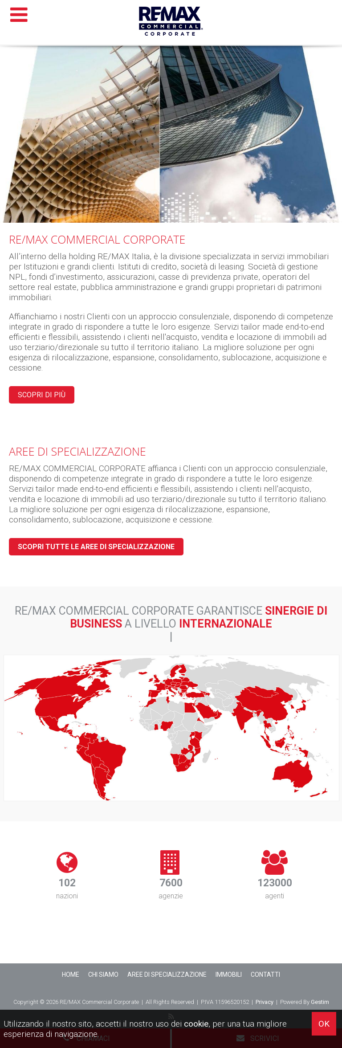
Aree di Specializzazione (167, 974)
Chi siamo (103, 974)
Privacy (264, 1002)
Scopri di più (41, 395)
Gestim (320, 1002)
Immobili (229, 974)
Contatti (265, 974)
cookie (196, 1024)
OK (324, 1024)
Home (70, 974)
